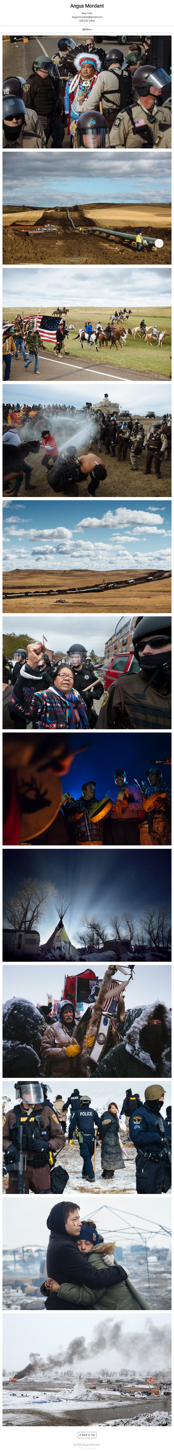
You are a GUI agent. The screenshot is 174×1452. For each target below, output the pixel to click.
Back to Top (87, 1435)
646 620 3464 (87, 20)
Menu (87, 29)
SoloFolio (92, 1448)
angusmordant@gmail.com (87, 17)
